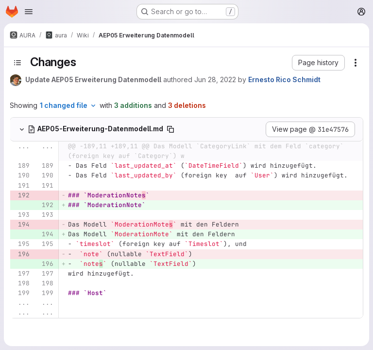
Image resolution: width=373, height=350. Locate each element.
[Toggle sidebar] (17, 62)
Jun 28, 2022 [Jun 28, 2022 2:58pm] (215, 79)
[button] (318, 62)
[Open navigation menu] (28, 11)
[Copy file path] (170, 129)
